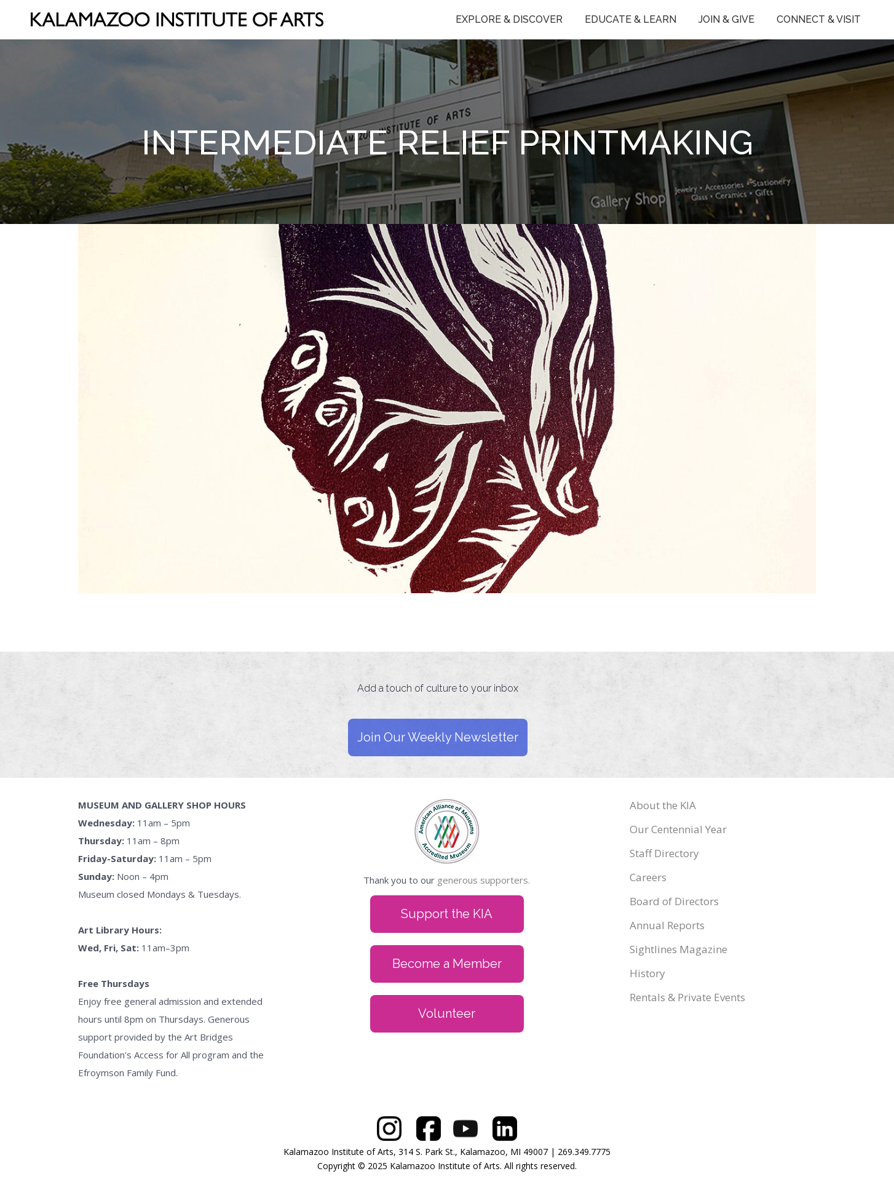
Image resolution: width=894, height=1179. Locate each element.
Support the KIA (446, 913)
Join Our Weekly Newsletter (437, 737)
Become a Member (447, 963)
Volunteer (446, 1013)
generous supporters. (483, 880)
